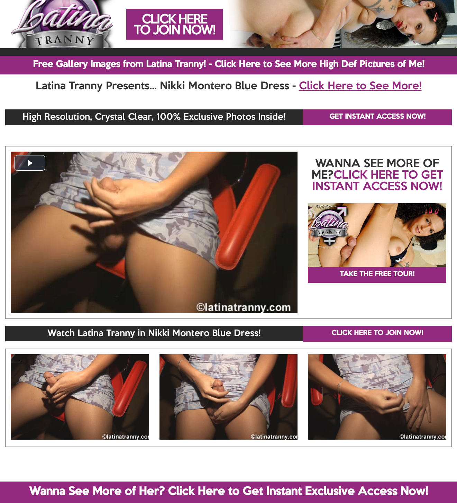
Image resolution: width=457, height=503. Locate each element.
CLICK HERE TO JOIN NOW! (377, 333)
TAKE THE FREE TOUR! (377, 274)
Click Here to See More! (360, 86)
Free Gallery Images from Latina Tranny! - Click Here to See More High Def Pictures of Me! (228, 65)
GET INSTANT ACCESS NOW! (377, 117)
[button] (29, 163)
